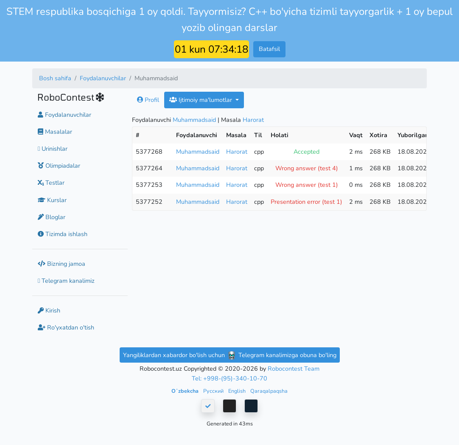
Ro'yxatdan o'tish (66, 327)
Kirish (49, 310)
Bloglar (51, 217)
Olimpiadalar (59, 165)
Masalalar (55, 131)
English (237, 390)
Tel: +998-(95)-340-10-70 (229, 378)
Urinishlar (52, 148)
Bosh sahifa (55, 78)
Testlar (51, 182)
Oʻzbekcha (185, 390)
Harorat (253, 119)
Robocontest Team (293, 368)
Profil (148, 100)
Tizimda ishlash (62, 234)
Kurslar (52, 200)
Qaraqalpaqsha (269, 390)
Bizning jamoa (61, 263)
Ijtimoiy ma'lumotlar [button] (201, 100)
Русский (214, 390)
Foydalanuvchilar (103, 78)
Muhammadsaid (194, 119)
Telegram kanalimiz (66, 280)
